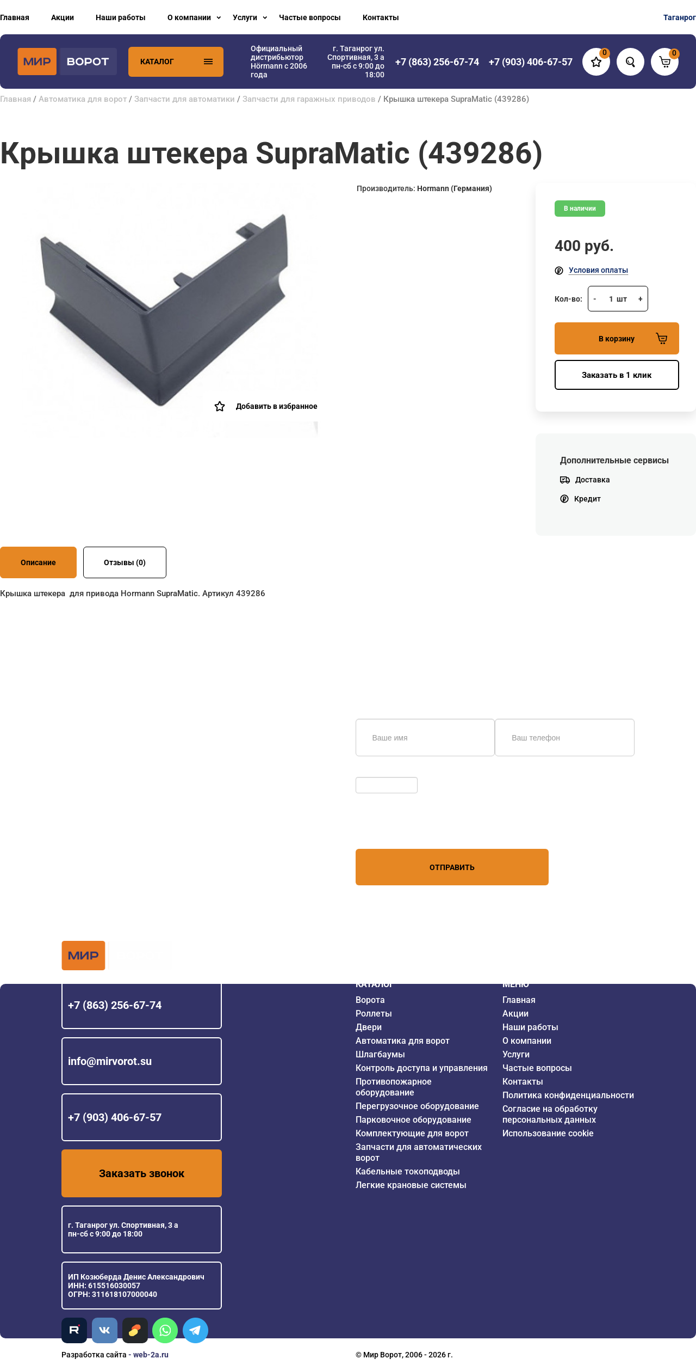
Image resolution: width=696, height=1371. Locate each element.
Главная (14, 17)
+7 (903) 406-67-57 (114, 1117)
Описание (38, 562)
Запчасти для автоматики (184, 99)
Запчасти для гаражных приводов (309, 99)
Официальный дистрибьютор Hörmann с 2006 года (279, 61)
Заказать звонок (141, 1173)
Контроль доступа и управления (422, 1068)
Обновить (376, 771)
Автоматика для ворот (83, 99)
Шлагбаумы (380, 1054)
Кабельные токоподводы (408, 1171)
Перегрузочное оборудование (417, 1106)
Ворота (370, 1000)
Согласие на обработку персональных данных (550, 1114)
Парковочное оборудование (413, 1120)
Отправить (452, 867)
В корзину (633, 338)
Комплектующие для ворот (412, 1133)
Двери (369, 1027)
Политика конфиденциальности (568, 1095)
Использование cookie (548, 1133)
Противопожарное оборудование (394, 1087)
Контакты (381, 17)
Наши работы (121, 17)
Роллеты (374, 1013)
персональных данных (397, 828)
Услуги (245, 17)
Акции (62, 17)
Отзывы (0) (125, 562)
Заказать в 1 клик (616, 375)
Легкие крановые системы (411, 1185)
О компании (189, 17)
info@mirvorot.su (110, 1061)
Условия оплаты (598, 270)
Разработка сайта (94, 1354)
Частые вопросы (310, 17)
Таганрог (679, 17)
